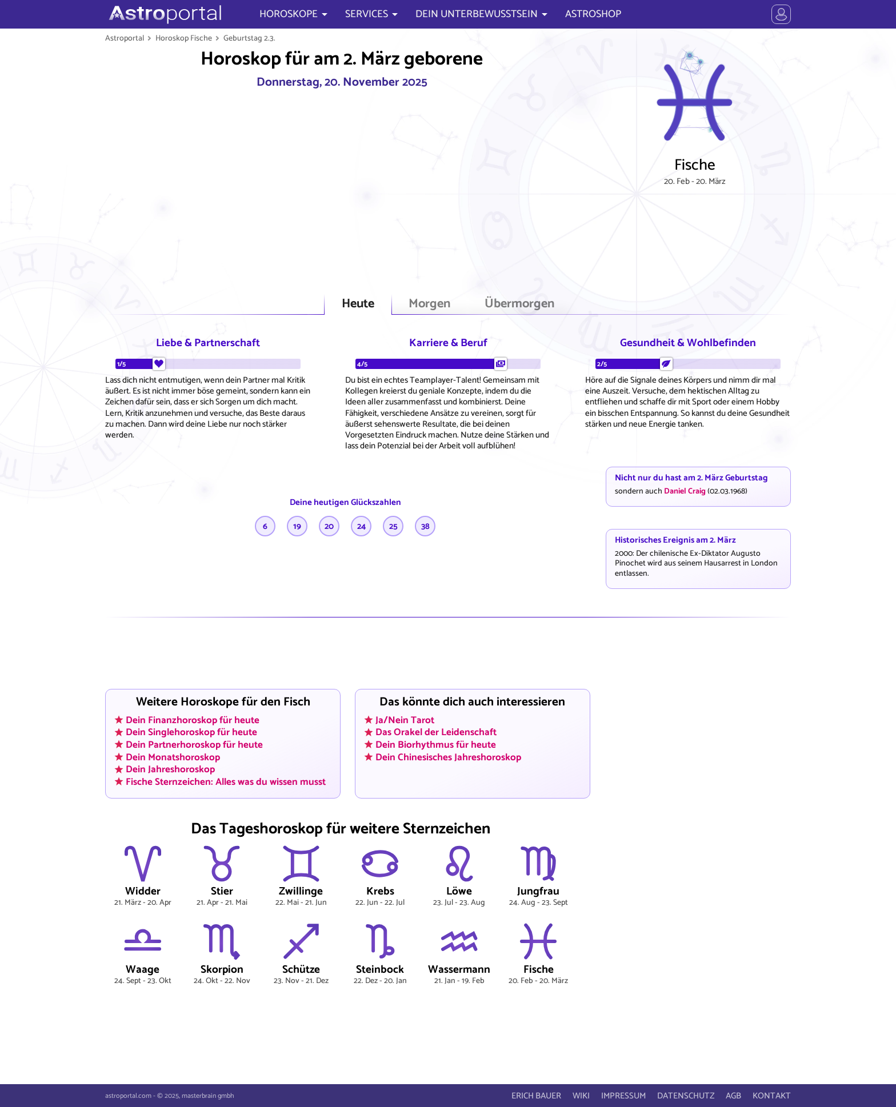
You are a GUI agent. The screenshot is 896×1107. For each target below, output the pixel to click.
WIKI (581, 1095)
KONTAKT (772, 1095)
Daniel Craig (685, 491)
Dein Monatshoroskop (173, 757)
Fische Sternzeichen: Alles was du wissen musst (226, 782)
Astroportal (124, 38)
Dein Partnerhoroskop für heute (194, 745)
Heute (358, 304)
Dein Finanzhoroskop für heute (192, 719)
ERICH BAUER (536, 1095)
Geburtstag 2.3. (249, 38)
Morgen (429, 304)
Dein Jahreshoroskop (170, 769)
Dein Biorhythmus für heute (435, 745)
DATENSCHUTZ (685, 1095)
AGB (733, 1095)
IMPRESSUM (623, 1095)
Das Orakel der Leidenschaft (436, 732)
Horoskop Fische (183, 38)
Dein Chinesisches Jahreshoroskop (448, 757)
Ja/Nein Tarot (404, 719)
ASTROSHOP (593, 14)
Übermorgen (519, 304)
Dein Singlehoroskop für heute (191, 732)
